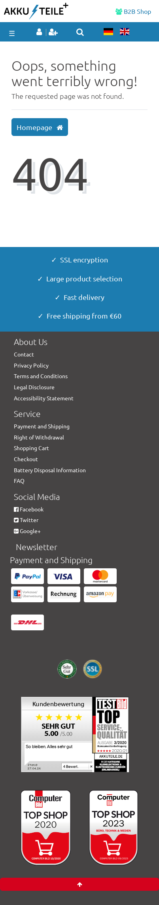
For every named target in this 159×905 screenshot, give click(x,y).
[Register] (54, 32)
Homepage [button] (40, 127)
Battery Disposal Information (50, 469)
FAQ (19, 480)
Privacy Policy (31, 365)
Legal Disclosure (34, 386)
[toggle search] (80, 32)
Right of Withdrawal (39, 437)
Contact (24, 354)
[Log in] (40, 32)
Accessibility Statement (44, 398)
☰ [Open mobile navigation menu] (12, 33)
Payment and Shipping (42, 426)
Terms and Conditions (41, 375)
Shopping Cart (31, 447)
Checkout (26, 458)
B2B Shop (133, 11)
